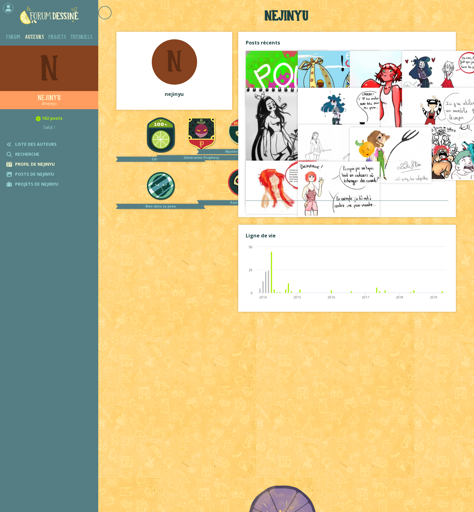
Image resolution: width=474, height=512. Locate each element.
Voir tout (347, 207)
